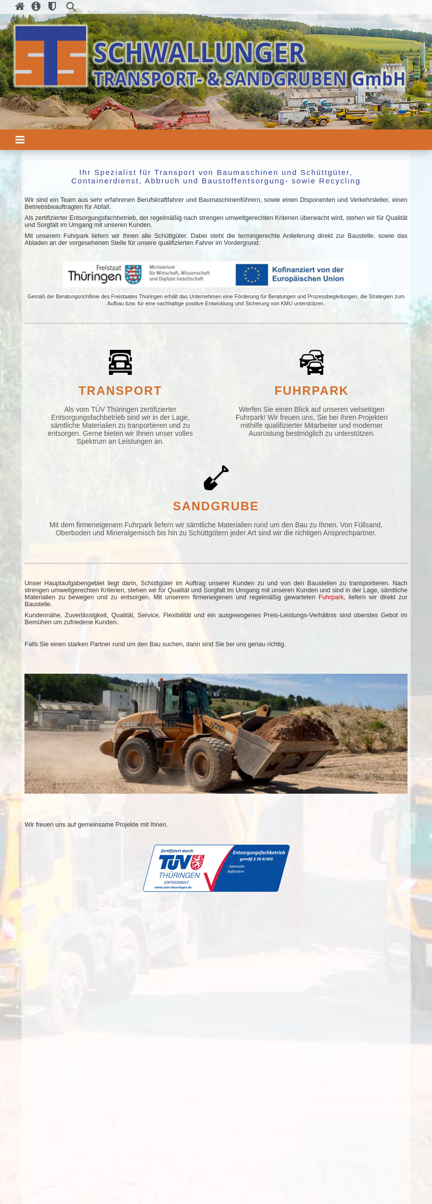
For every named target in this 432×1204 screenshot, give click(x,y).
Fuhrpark (331, 597)
